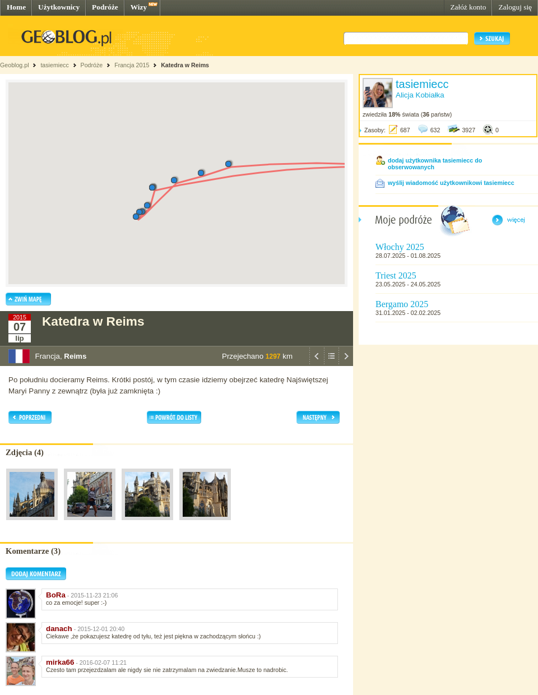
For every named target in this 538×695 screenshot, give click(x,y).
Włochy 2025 (399, 247)
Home (16, 7)
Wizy (139, 7)
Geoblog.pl (14, 65)
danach (59, 628)
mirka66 (60, 662)
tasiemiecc (54, 65)
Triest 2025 (395, 275)
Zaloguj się (515, 7)
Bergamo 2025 (401, 304)
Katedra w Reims (185, 65)
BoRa (56, 595)
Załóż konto (468, 7)
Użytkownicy (59, 7)
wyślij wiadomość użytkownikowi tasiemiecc (451, 182)
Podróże (105, 7)
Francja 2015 (131, 65)
